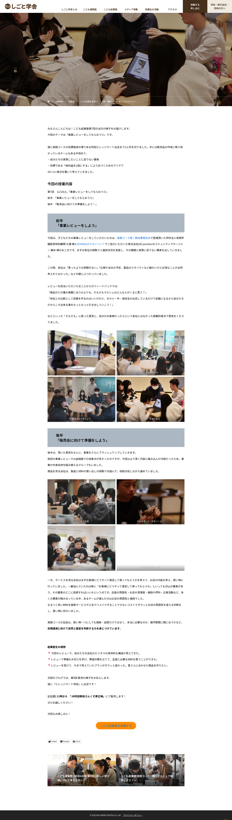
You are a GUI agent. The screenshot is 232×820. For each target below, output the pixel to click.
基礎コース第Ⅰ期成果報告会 (133, 238)
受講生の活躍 (152, 9)
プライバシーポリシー (132, 815)
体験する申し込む (195, 6)
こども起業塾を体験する (116, 726)
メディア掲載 (131, 9)
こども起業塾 (110, 9)
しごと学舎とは (69, 9)
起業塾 (116, 42)
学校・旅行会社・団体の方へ (220, 6)
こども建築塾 (90, 9)
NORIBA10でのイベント (91, 244)
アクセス (172, 9)
